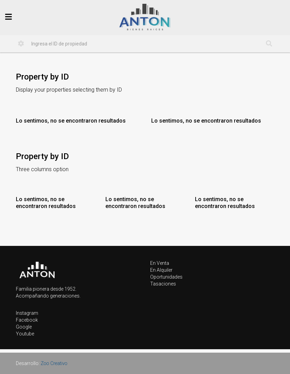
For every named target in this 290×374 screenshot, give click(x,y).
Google (24, 327)
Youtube (25, 333)
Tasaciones (163, 284)
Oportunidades (166, 277)
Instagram (27, 313)
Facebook (27, 320)
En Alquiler (161, 270)
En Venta (159, 263)
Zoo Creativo (55, 363)
